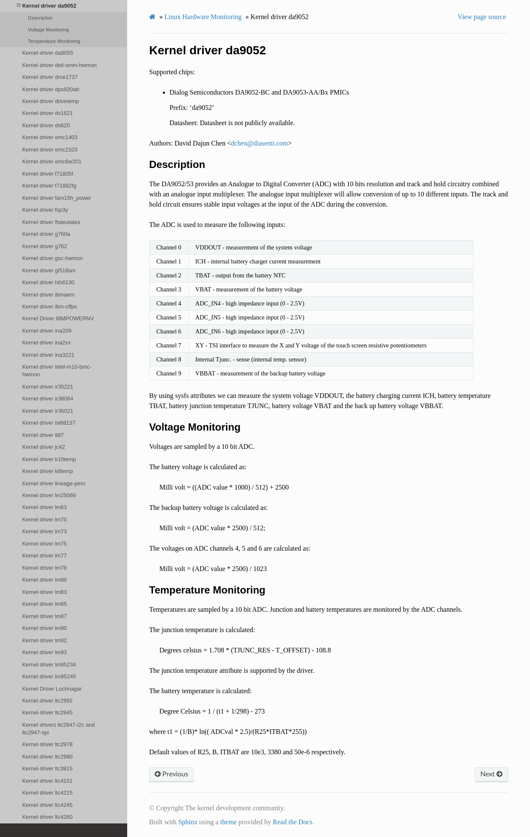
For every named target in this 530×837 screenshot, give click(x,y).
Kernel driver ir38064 (47, 398)
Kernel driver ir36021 (47, 411)
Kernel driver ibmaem (48, 294)
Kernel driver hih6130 (48, 282)
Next (491, 774)
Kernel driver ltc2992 (47, 700)
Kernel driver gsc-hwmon (52, 258)
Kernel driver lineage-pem (53, 483)
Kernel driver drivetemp (50, 101)
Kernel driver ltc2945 (47, 712)
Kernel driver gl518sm (48, 270)
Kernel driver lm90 (44, 628)
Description (40, 17)
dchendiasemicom (259, 143)
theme (228, 822)
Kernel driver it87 (43, 435)
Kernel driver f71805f (47, 174)
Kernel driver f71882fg (49, 185)
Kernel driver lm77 (44, 555)
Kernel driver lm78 (44, 568)
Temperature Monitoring (54, 41)
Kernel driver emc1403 (49, 137)
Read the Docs (292, 822)
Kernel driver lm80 (44, 580)
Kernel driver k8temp (47, 471)
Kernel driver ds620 (46, 125)
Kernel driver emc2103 (49, 149)
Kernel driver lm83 (44, 592)
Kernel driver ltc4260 (47, 817)
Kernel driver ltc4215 (47, 792)
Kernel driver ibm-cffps (49, 306)
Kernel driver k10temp (49, 459)
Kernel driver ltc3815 (47, 768)
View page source (482, 16)
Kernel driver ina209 (46, 331)
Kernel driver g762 (44, 246)
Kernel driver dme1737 (50, 77)
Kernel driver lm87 (44, 616)
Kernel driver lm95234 (49, 664)
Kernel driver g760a (46, 234)
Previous (171, 774)
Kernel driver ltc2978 (47, 744)
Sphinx (187, 822)
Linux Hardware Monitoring (203, 16)
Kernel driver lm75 (44, 543)
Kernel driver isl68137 (48, 423)
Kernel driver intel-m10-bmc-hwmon (56, 371)
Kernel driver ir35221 (47, 387)
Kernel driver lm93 (44, 652)
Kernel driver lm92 (44, 640)
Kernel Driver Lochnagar (51, 689)
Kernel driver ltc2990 (47, 756)
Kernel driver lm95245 (49, 676)
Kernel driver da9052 (46, 5)
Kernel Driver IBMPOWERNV (58, 318)
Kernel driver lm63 (44, 507)
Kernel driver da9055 (47, 53)
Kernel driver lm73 (44, 531)
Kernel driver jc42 (43, 447)
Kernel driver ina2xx (46, 342)
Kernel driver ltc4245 (47, 805)
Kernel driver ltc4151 (47, 781)
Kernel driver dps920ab (50, 89)
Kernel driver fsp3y (45, 210)
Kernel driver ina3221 (48, 355)
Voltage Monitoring (48, 29)
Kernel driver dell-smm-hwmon (59, 65)
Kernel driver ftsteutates (51, 222)
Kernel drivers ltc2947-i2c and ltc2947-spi (58, 729)
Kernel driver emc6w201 (51, 161)
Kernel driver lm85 (44, 604)
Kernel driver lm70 (44, 519)
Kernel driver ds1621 (47, 113)
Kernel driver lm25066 (49, 495)
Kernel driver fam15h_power (56, 198)
